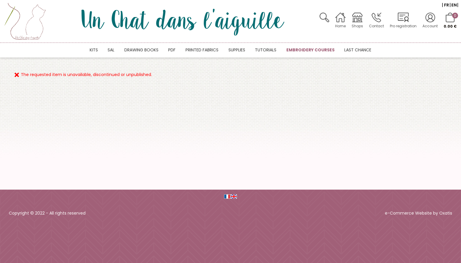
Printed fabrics (202, 50)
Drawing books (141, 50)
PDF (172, 50)
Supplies (236, 50)
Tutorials (265, 50)
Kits (94, 50)
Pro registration (403, 25)
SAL (111, 50)
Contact (376, 25)
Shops (357, 25)
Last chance (357, 50)
